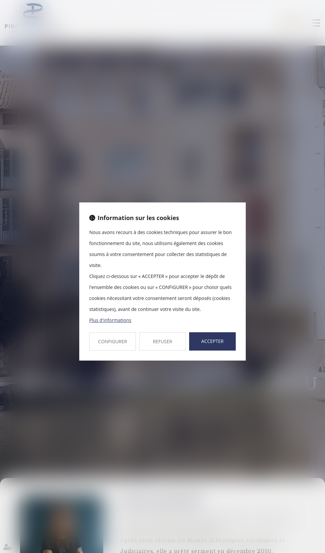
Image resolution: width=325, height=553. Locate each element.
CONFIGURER (112, 341)
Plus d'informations (110, 320)
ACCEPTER (212, 341)
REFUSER (162, 341)
